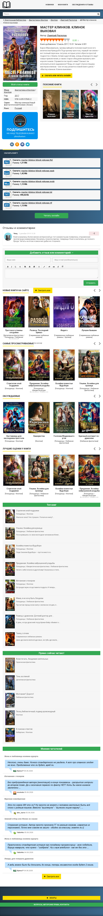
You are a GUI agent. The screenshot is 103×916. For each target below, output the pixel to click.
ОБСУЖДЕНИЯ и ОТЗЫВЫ (82, 5)
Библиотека (20, 4)
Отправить (90, 283)
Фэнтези (8, 92)
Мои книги (63, 5)
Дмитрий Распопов (68, 20)
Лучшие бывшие (89, 330)
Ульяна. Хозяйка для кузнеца (89, 384)
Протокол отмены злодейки (14, 331)
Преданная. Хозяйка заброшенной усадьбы (39, 384)
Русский (18, 108)
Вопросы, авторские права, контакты (51, 905)
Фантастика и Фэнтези (25, 90)
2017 (17, 96)
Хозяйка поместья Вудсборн (64, 384)
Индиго (64, 330)
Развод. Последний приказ (39, 331)
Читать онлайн (51, 215)
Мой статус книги (20, 84)
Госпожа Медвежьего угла (64, 437)
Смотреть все (42, 290)
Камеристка (39, 436)
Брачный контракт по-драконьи (89, 437)
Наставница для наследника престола (14, 437)
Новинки (50, 5)
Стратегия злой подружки (14, 384)
